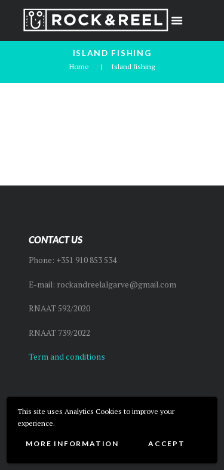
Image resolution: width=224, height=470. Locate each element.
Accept (166, 443)
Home (79, 66)
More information (72, 443)
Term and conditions (67, 356)
